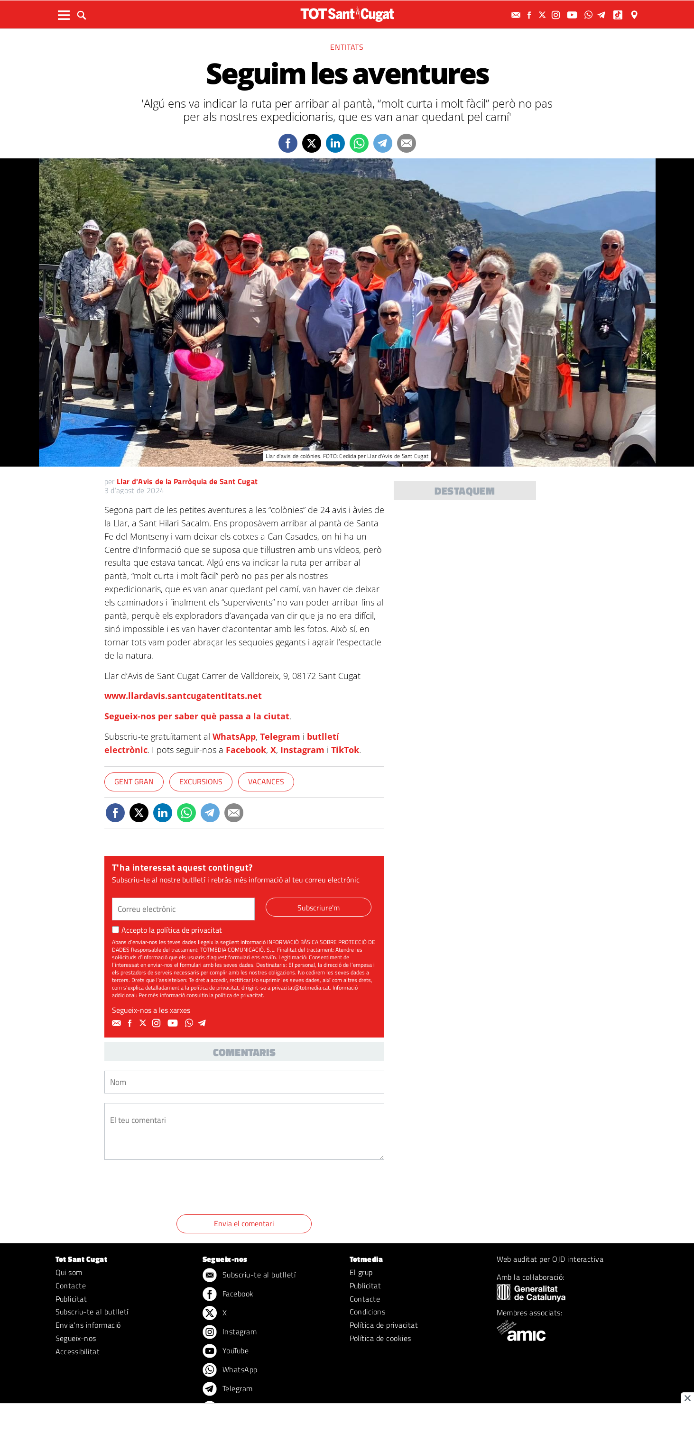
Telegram (280, 736)
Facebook (246, 749)
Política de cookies (380, 1338)
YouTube (226, 1351)
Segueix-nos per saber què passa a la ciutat (196, 716)
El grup (361, 1272)
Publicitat (71, 1298)
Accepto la (167, 930)
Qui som (69, 1272)
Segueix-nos (76, 1338)
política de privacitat (189, 930)
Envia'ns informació (88, 1325)
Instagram (302, 749)
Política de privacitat (384, 1325)
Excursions (200, 781)
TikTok (345, 749)
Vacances (266, 781)
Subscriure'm (318, 907)
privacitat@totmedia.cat (301, 987)
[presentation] (176, 1188)
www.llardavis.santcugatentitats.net (183, 695)
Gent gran (134, 781)
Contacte (71, 1285)
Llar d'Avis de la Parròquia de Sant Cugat (187, 481)
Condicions (368, 1311)
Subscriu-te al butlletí (92, 1311)
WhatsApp (234, 736)
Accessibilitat (78, 1351)
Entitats (346, 47)
